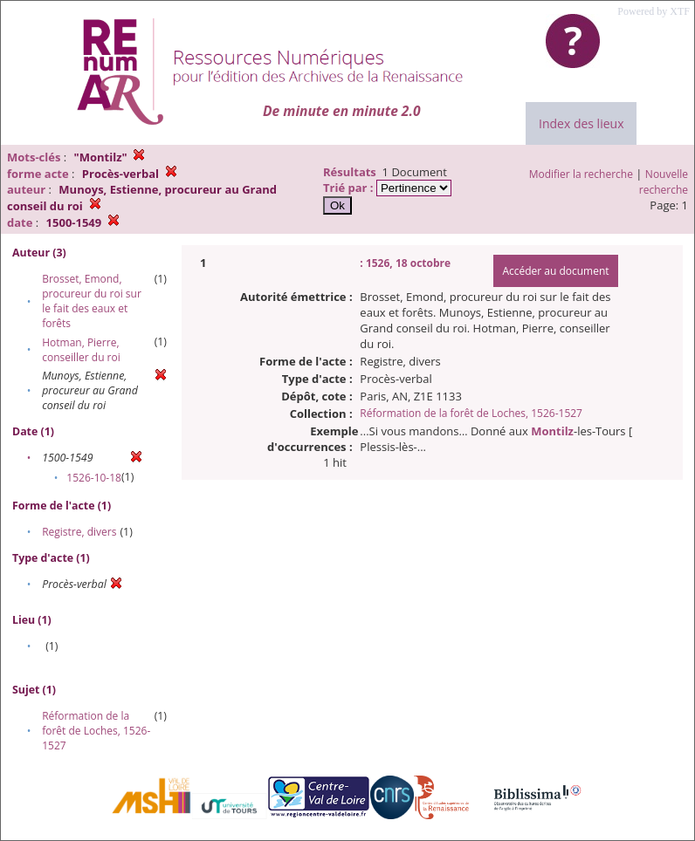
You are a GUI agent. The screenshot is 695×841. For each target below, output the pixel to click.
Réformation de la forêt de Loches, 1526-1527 (96, 730)
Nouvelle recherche (663, 182)
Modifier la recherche (581, 174)
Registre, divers (79, 531)
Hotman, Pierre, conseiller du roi (81, 350)
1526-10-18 (93, 477)
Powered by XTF (653, 11)
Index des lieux (581, 123)
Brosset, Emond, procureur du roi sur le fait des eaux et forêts (91, 301)
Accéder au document (555, 270)
